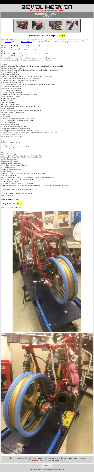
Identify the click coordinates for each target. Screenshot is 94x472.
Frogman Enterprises (41, 469)
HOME (32, 10)
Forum (55, 10)
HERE (17, 199)
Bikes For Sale (39, 10)
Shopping (61, 10)
